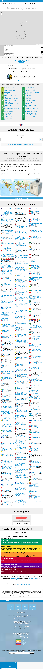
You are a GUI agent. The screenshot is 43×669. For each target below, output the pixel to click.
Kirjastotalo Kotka (28, 103)
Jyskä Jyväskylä (27, 93)
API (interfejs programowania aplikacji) (21, 640)
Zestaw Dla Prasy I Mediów (21, 623)
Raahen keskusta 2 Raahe (29, 113)
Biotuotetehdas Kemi (28, 87)
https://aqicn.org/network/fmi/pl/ (21, 60)
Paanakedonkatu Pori (7, 118)
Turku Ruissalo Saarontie (8, 95)
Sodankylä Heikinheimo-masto (10, 103)
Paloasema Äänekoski (29, 116)
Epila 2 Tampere (27, 98)
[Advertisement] (21, 588)
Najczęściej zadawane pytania (21, 633)
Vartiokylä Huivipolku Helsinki (10, 89)
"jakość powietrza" (14, 569)
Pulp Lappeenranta (7, 111)
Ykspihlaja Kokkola (7, 97)
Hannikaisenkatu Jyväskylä (30, 89)
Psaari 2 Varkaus (6, 114)
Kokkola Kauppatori (28, 102)
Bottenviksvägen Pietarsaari (30, 92)
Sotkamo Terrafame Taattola (30, 110)
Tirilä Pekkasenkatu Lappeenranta (10, 108)
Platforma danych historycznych (21, 641)
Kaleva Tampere (6, 92)
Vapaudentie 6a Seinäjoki (29, 114)
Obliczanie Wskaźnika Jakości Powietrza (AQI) (21, 637)
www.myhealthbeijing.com (23, 576)
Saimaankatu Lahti (28, 106)
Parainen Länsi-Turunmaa (30, 118)
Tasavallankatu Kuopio (29, 105)
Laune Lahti (26, 95)
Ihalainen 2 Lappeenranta (30, 108)
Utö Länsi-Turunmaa (7, 87)
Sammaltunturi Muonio (8, 90)
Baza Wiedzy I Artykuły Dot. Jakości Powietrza (21, 628)
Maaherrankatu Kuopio (29, 100)
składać (32, 660)
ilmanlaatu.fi (21, 80)
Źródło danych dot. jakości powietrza (21, 636)
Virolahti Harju (6, 106)
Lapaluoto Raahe (6, 116)
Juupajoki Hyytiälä (7, 102)
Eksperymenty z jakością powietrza (21, 629)
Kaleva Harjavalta (28, 119)
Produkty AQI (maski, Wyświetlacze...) (21, 639)
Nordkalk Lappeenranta (29, 111)
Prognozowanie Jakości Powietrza (21, 638)
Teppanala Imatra (6, 113)
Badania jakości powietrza (21, 626)
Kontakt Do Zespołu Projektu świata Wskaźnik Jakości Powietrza (21, 622)
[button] (1, 13)
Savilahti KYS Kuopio (28, 90)
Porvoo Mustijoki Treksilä (8, 100)
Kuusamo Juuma (6, 105)
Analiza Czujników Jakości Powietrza (21, 630)
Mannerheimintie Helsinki (9, 119)
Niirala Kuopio (6, 93)
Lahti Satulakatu (6, 110)
